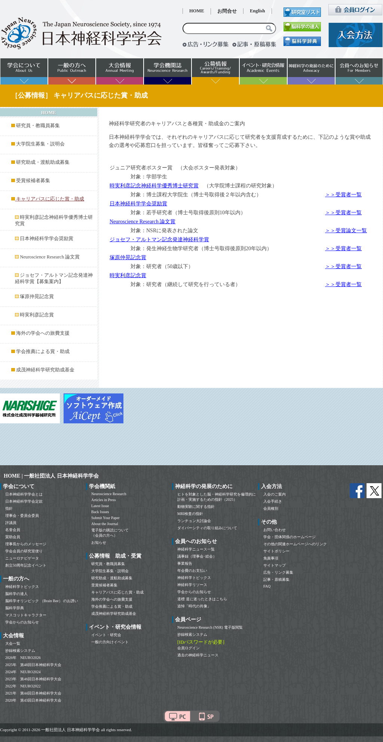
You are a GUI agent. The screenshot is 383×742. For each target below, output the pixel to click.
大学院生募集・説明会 (40, 144)
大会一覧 (12, 643)
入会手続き (272, 501)
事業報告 (184, 563)
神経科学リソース (192, 585)
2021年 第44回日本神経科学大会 (33, 693)
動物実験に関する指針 (196, 507)
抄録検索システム (20, 651)
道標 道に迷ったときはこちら (202, 599)
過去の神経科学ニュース (197, 655)
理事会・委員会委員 (22, 515)
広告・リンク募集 (278, 572)
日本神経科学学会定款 (24, 501)
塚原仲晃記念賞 (37, 296)
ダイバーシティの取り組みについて (207, 528)
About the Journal (104, 524)
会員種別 (270, 508)
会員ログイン (188, 648)
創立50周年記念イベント (25, 565)
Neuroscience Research (108, 494)
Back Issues (100, 512)
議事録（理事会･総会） (197, 556)
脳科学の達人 (16, 594)
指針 (9, 508)
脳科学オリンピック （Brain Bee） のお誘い (41, 601)
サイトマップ (274, 565)
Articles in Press (103, 500)
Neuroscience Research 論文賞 (50, 257)
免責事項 (270, 558)
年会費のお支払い (192, 570)
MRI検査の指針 (190, 514)
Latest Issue (100, 506)
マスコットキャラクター (25, 615)
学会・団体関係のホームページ (289, 537)
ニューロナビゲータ (22, 558)
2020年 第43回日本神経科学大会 (33, 700)
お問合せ (227, 11)
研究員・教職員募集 (38, 125)
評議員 (10, 523)
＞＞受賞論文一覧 (346, 230)
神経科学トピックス (22, 587)
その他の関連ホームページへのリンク (295, 544)
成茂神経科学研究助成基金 (45, 369)
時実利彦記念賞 (37, 315)
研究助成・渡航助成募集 (43, 162)
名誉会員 (12, 530)
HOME (196, 10)
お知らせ (98, 542)
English (257, 10)
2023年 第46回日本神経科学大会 (33, 679)
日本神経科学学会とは (24, 494)
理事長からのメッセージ (25, 544)
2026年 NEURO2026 (22, 658)
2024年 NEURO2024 (22, 672)
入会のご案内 (274, 494)
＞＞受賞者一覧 (343, 194)
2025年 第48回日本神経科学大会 (33, 665)
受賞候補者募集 (33, 180)
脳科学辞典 (14, 608)
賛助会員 (12, 537)
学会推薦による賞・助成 (43, 351)
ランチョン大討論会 (194, 521)
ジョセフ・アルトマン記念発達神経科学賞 (159, 239)
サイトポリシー (276, 551)
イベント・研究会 (106, 635)
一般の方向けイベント (110, 642)
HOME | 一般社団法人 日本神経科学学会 (51, 476)
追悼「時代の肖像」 (194, 606)
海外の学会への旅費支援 (43, 333)
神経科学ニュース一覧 (196, 549)
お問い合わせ (274, 530)
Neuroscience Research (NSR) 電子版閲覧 (210, 627)
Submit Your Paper (105, 518)
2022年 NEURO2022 (22, 686)
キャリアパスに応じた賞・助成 (117, 592)
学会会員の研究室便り (24, 551)
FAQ (266, 586)
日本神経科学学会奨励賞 (46, 238)
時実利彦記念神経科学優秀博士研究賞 (154, 185)
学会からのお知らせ (22, 622)
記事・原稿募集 (276, 579)
